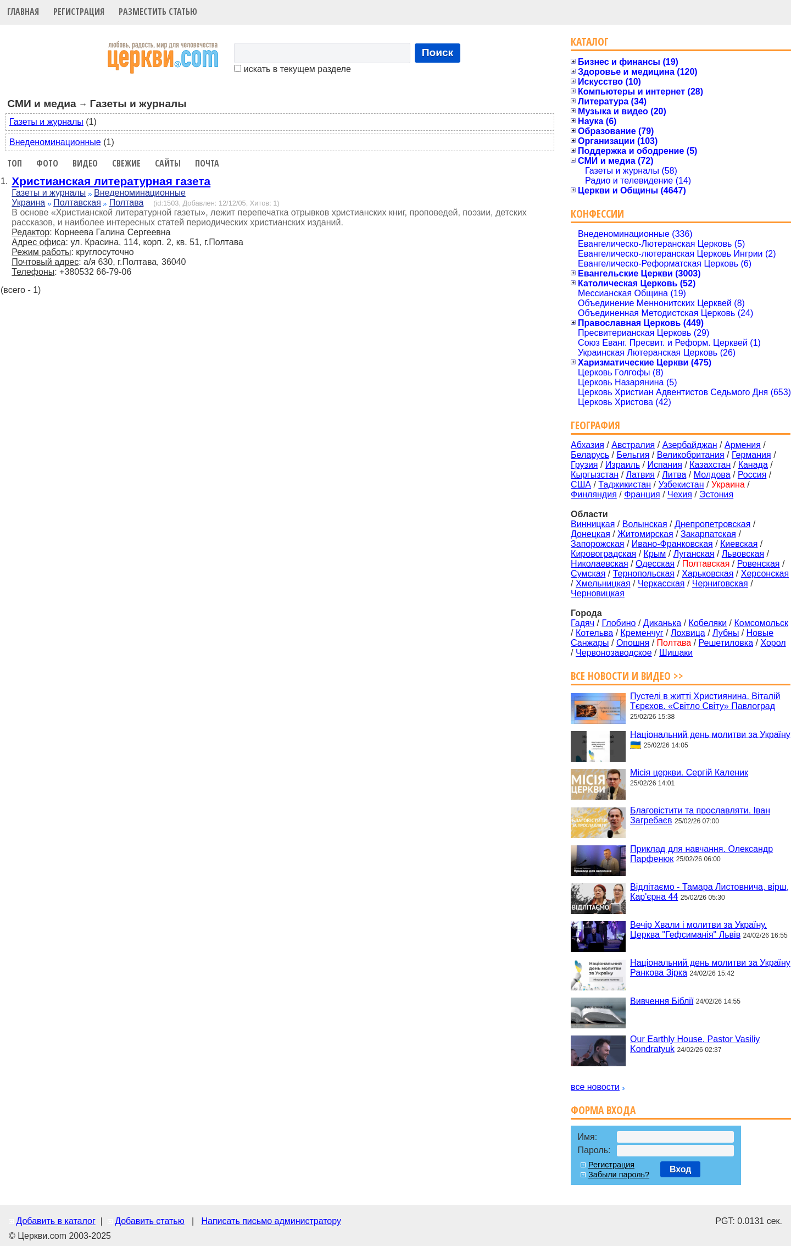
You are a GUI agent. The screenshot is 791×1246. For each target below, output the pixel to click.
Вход (681, 1169)
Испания (664, 464)
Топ (14, 163)
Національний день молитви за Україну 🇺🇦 (710, 739)
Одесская (655, 563)
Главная (23, 11)
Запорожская (597, 544)
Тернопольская (644, 573)
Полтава (126, 202)
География (595, 425)
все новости (595, 1087)
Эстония (716, 494)
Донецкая (590, 534)
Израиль (622, 464)
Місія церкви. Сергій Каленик (689, 772)
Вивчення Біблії (661, 1000)
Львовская (743, 553)
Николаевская (599, 563)
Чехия (679, 494)
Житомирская (645, 534)
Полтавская (77, 202)
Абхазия (587, 445)
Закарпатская (708, 534)
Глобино (618, 623)
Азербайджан (689, 445)
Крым (655, 553)
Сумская (588, 573)
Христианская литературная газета (111, 181)
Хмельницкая (603, 583)
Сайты (168, 163)
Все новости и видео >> (627, 675)
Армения (743, 445)
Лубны (725, 633)
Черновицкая (598, 593)
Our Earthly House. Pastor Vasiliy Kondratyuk (695, 1044)
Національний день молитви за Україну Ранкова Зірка (710, 967)
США (581, 484)
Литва (674, 474)
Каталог (590, 41)
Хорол (773, 642)
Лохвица (688, 633)
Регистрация (78, 11)
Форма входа (603, 1110)
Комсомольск (761, 623)
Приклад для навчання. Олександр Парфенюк (701, 853)
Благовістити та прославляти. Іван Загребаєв (700, 815)
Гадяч (582, 623)
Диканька (662, 623)
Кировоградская (603, 553)
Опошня (632, 642)
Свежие (126, 163)
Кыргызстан (595, 474)
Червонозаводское (614, 652)
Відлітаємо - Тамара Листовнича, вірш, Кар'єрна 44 (709, 891)
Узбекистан (681, 484)
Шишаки (676, 652)
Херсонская (765, 573)
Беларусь (590, 454)
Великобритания (691, 454)
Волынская (644, 524)
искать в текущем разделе (292, 69)
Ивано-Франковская (672, 544)
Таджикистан (624, 484)
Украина (28, 202)
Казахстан (710, 464)
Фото (47, 163)
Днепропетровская (712, 524)
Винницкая (593, 524)
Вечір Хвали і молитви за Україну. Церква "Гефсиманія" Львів (698, 929)
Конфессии (597, 213)
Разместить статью (158, 11)
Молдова (712, 474)
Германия (751, 454)
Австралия (633, 445)
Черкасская (661, 583)
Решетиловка (726, 642)
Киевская (738, 544)
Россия (752, 474)
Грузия (584, 464)
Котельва (594, 633)
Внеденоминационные (55, 142)
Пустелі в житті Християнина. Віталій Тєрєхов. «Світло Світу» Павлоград (705, 701)
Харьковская (707, 573)
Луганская (694, 553)
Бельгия (632, 454)
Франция (642, 494)
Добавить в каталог (55, 1221)
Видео (85, 163)
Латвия (640, 474)
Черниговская (720, 583)
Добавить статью (150, 1221)
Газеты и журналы (46, 121)
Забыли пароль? (618, 1174)
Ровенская (758, 563)
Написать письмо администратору (271, 1221)
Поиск (438, 52)
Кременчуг (642, 633)
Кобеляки (708, 623)
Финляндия (594, 494)
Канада (753, 464)
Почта (207, 163)
